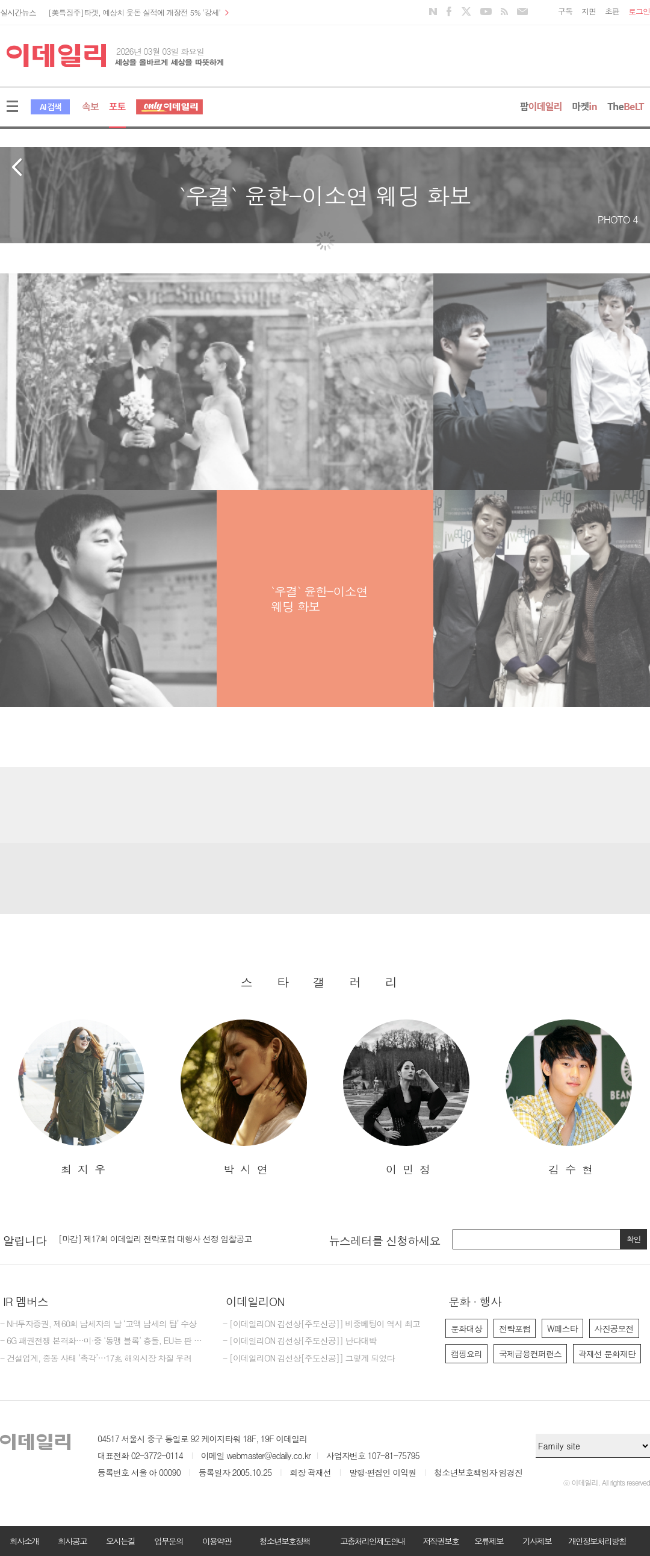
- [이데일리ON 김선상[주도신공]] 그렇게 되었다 (308, 1358)
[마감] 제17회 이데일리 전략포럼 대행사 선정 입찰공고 (155, 1239)
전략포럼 (514, 1328)
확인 (634, 1239)
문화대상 (466, 1328)
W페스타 (562, 1328)
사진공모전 (614, 1328)
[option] (81, 1098)
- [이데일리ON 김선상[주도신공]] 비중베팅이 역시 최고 (321, 1324)
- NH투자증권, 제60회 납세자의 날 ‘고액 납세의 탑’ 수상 (98, 1324)
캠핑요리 (466, 1354)
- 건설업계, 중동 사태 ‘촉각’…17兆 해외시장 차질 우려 (95, 1358)
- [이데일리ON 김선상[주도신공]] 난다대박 (300, 1341)
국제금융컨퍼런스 (530, 1354)
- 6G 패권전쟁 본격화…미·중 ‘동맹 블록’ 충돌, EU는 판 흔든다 (102, 1341)
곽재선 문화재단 (607, 1354)
